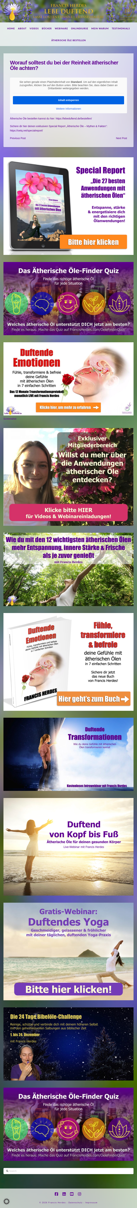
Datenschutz (75, 1203)
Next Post (121, 138)
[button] (6, 1201)
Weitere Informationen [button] (68, 108)
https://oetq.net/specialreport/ (26, 130)
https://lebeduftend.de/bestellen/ (74, 118)
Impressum (91, 1203)
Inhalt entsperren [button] (68, 99)
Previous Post (18, 138)
